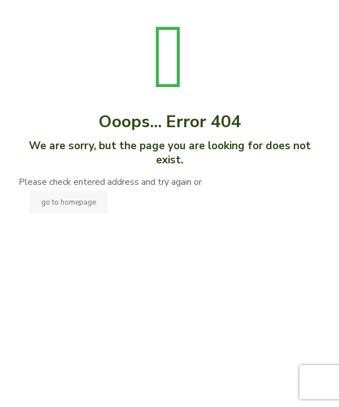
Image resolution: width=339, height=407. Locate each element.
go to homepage (68, 202)
